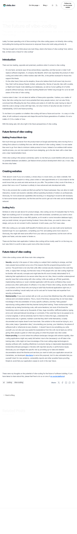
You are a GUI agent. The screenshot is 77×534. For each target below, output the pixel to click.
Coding (35, 19)
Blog (45, 5)
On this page (34, 5)
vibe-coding (18, 382)
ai (3, 382)
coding (9, 382)
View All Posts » (8, 414)
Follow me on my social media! (68, 5)
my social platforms (57, 376)
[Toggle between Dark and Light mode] (53, 5)
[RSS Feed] (57, 5)
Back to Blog (9, 395)
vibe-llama (29, 355)
